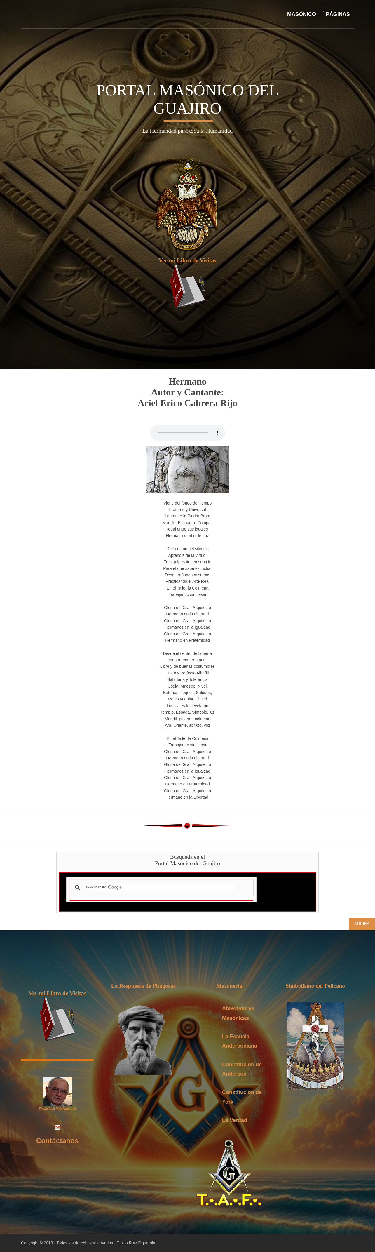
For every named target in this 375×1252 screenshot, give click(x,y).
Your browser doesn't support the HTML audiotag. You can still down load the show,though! (187, 433)
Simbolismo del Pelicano (317, 986)
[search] (160, 887)
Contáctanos (57, 1141)
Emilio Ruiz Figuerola (136, 1242)
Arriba (361, 923)
